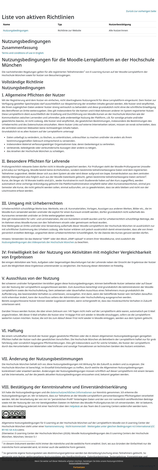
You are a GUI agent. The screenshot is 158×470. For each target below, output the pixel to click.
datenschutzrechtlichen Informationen (71, 392)
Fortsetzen (79, 467)
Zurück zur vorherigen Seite (141, 11)
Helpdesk (75, 406)
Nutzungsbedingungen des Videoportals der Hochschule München (38, 242)
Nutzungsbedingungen (79, 463)
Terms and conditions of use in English (23, 52)
